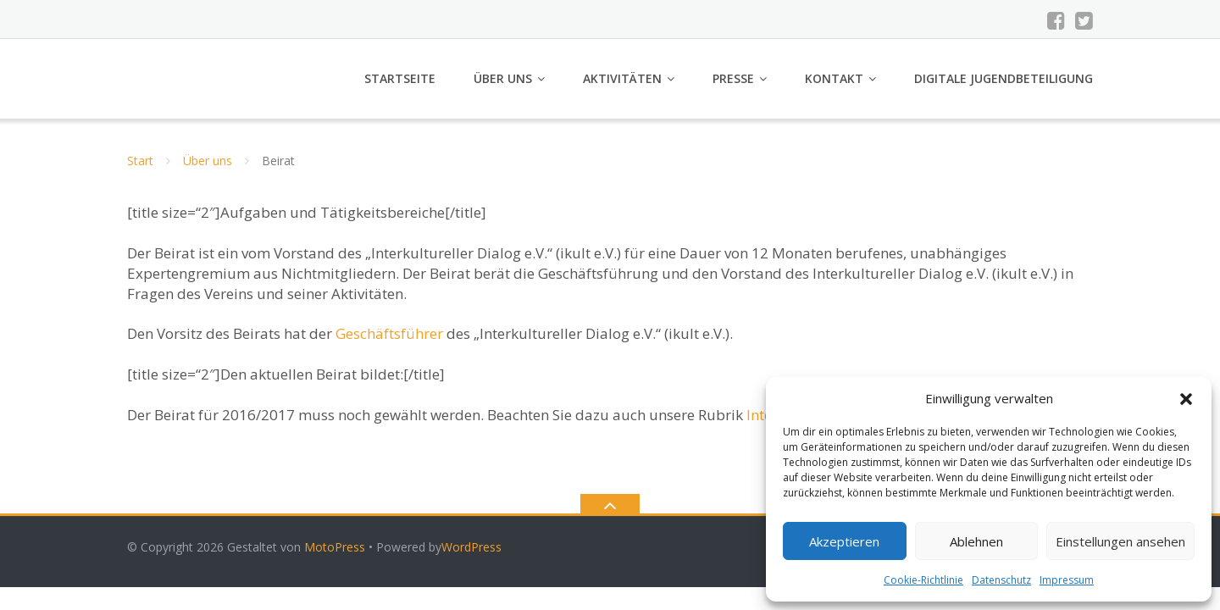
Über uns (503, 78)
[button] (1186, 399)
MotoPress (334, 547)
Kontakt (834, 78)
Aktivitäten (622, 78)
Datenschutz (1001, 580)
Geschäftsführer (389, 333)
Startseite (399, 78)
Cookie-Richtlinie (923, 580)
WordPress (471, 547)
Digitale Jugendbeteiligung (1003, 78)
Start (140, 160)
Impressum (1067, 580)
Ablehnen (976, 541)
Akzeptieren (844, 541)
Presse (733, 78)
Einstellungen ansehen (1120, 541)
